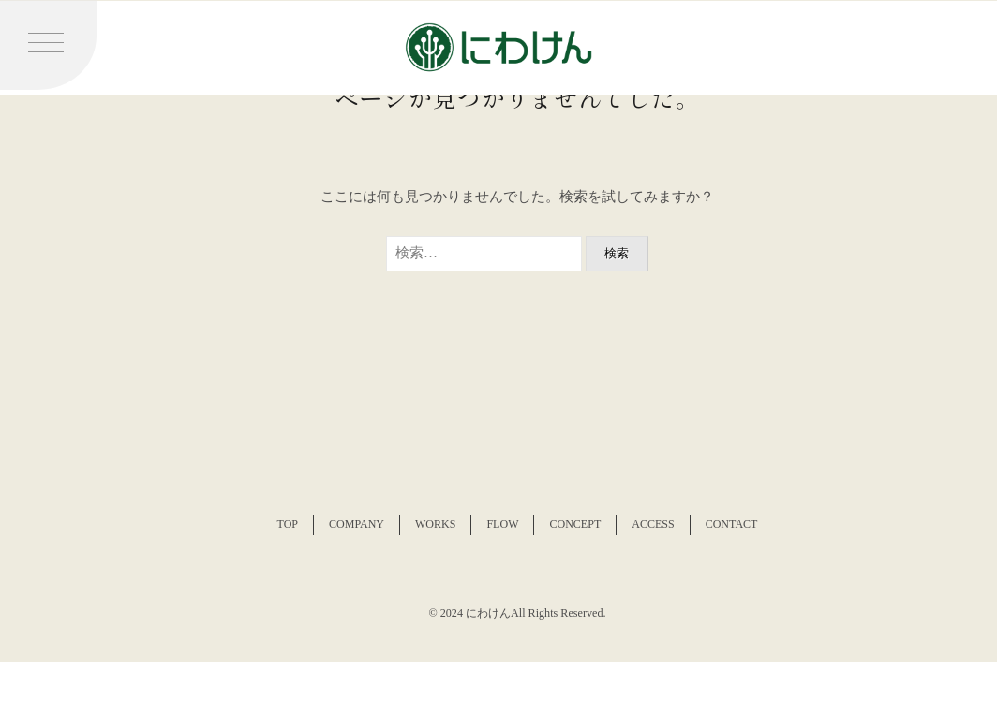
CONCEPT (575, 524)
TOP (287, 524)
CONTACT (732, 524)
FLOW (502, 524)
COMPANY (356, 524)
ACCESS (653, 524)
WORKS (435, 524)
